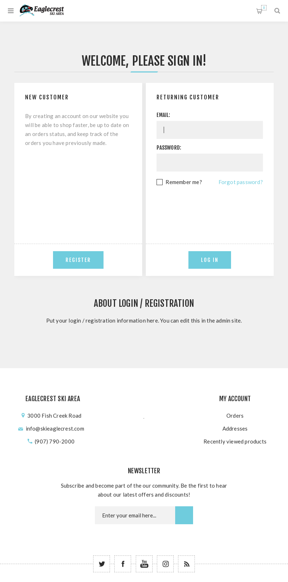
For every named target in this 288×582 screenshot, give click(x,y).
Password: (169, 147)
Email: (163, 115)
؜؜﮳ (143, 415)
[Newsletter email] (135, 515)
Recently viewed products (235, 441)
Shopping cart (264, 7)
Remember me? (183, 182)
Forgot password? (241, 182)
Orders (235, 415)
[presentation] (211, 206)
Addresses (235, 428)
